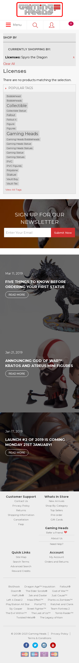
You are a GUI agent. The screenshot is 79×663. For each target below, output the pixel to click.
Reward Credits (21, 570)
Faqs (21, 524)
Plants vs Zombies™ (60, 599)
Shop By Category (57, 505)
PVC (9, 161)
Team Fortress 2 (60, 608)
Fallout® (65, 586)
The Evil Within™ (16, 613)
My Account (56, 557)
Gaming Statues (15, 157)
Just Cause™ (59, 595)
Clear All (9, 64)
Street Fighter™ (36, 608)
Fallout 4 (11, 119)
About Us (56, 538)
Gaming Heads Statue (19, 144)
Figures (11, 128)
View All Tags (13, 189)
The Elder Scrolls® (36, 590)
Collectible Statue (16, 110)
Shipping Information (21, 514)
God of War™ (60, 590)
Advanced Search (21, 566)
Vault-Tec (12, 183)
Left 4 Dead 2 (15, 599)
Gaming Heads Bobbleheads (23, 139)
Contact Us (21, 501)
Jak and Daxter (38, 595)
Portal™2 (40, 604)
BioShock (14, 586)
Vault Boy (12, 179)
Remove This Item (74, 57)
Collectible (17, 105)
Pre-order (56, 514)
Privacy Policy (21, 505)
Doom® (16, 590)
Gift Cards (57, 519)
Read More (17, 294)
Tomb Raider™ (64, 613)
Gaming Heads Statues (19, 148)
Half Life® (18, 595)
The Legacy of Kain (51, 617)
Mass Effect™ (35, 599)
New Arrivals (56, 501)
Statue (11, 174)
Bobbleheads (14, 100)
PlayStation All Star (18, 604)
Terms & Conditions (39, 638)
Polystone (12, 170)
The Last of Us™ (41, 613)
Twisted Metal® (25, 617)
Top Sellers (56, 510)
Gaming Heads (22, 133)
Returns (21, 510)
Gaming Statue (15, 152)
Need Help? (56, 544)
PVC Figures (14, 165)
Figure (10, 124)
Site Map (21, 557)
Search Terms (21, 561)
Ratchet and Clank (62, 604)
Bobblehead (14, 96)
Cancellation (21, 519)
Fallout (11, 115)
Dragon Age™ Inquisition (39, 586)
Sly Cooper (15, 608)
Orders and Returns (56, 561)
